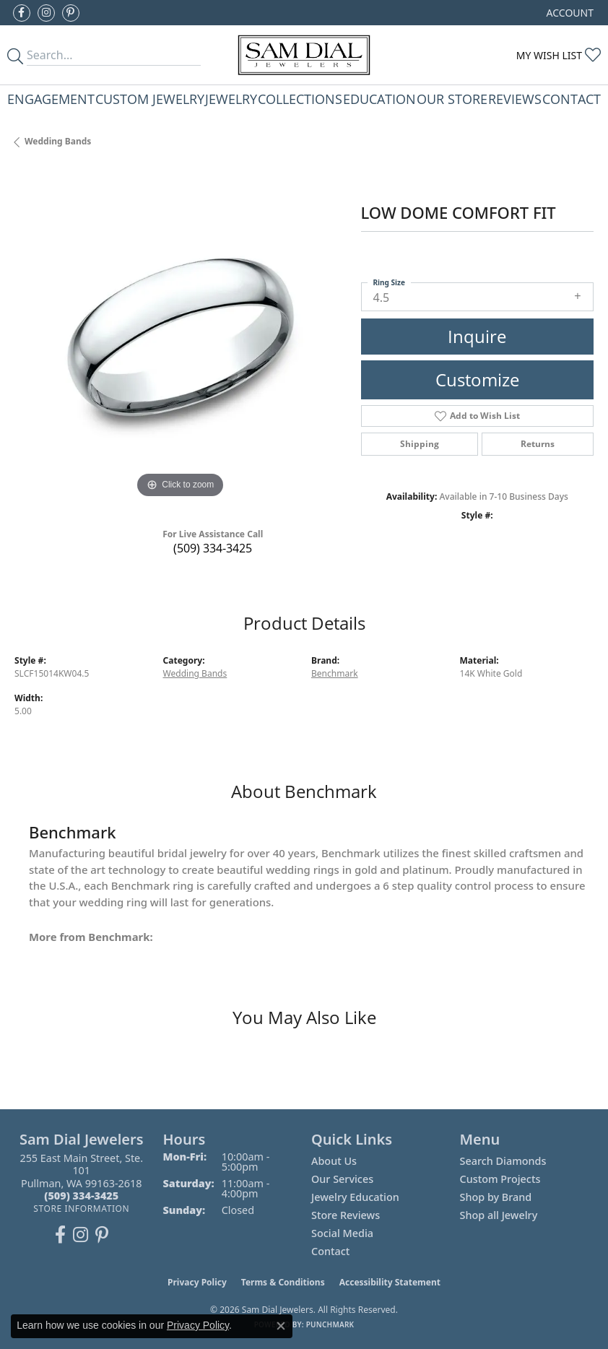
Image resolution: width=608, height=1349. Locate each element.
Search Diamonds (503, 1161)
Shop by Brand (496, 1197)
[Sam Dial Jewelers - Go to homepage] (304, 54)
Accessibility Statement (389, 1282)
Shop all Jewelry (499, 1215)
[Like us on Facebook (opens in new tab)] (21, 13)
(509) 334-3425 (212, 548)
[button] (569, 12)
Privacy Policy (197, 1282)
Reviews (515, 99)
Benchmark (334, 673)
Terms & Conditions (283, 1282)
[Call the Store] (81, 1195)
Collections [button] (300, 99)
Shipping (419, 444)
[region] (180, 336)
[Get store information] (81, 1208)
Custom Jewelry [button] (149, 99)
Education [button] (379, 99)
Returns (538, 444)
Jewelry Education (355, 1197)
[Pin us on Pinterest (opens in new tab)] (70, 13)
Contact (571, 99)
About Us (334, 1161)
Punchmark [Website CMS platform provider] (330, 1324)
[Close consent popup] (281, 1326)
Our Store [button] (452, 99)
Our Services (342, 1179)
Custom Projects (500, 1179)
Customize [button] (477, 379)
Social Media (342, 1233)
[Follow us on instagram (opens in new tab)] (46, 13)
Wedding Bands (58, 141)
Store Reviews (345, 1215)
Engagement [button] (51, 99)
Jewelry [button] (231, 99)
